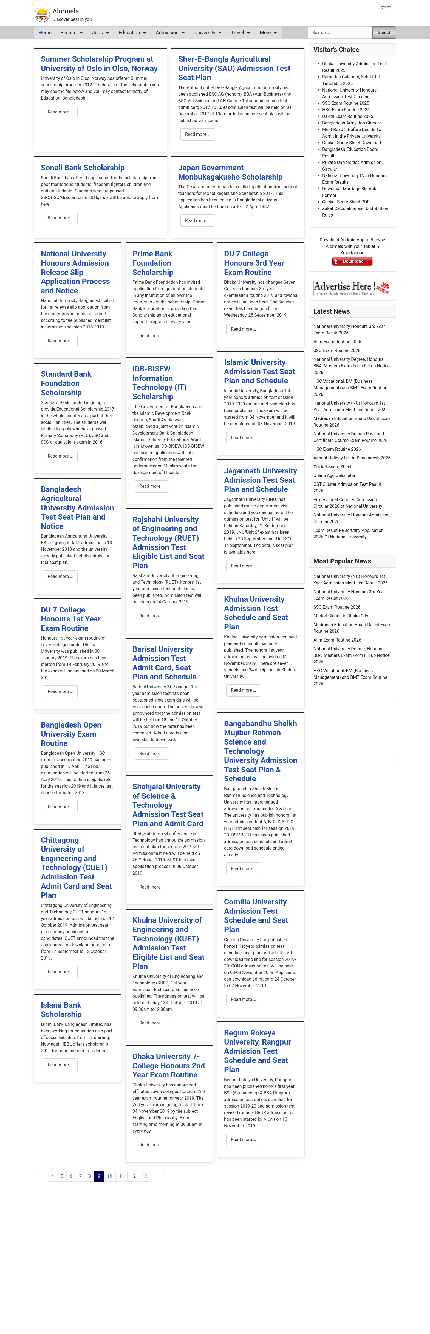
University (205, 32)
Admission (167, 32)
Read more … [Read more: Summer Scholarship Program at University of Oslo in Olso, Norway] (60, 112)
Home (45, 32)
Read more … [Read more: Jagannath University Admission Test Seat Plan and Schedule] (243, 566)
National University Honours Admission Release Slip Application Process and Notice (75, 272)
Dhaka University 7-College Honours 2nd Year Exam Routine (168, 1065)
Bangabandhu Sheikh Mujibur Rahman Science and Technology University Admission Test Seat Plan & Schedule (260, 751)
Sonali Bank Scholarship (83, 167)
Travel (237, 32)
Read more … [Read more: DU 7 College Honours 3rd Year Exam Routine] (243, 329)
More (265, 32)
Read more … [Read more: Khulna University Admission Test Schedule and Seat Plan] (243, 690)
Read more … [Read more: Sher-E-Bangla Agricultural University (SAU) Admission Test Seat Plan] (197, 134)
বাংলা (386, 7)
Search (384, 32)
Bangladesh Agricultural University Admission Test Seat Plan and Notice (77, 507)
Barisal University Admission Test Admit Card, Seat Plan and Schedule (164, 663)
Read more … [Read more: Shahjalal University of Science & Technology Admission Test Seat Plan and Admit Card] (152, 887)
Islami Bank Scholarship (61, 1010)
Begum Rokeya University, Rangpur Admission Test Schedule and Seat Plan (257, 1051)
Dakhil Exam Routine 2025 (347, 116)
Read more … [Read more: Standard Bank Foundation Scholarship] (60, 456)
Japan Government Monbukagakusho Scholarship (230, 172)
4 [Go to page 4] (52, 1176)
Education (129, 32)
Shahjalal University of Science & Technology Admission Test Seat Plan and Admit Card (167, 805)
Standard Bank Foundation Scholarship (66, 383)
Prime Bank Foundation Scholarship (152, 263)
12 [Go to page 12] (133, 1176)
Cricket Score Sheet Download (351, 142)
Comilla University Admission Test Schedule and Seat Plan (256, 915)
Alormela (66, 11)
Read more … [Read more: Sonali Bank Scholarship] (60, 217)
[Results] (80, 32)
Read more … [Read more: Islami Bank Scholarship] (60, 1064)
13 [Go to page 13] (145, 1176)
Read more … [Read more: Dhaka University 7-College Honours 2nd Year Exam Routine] (152, 1144)
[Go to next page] (154, 1173)
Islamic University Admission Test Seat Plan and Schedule (259, 371)
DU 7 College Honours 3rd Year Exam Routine (254, 263)
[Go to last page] (161, 1173)
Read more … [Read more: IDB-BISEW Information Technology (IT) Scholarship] (152, 486)
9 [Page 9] (99, 1176)
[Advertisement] (169, 1264)
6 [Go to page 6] (71, 1176)
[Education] (143, 32)
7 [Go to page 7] (80, 1176)
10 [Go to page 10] (109, 1176)
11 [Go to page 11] (121, 1176)
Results (69, 32)
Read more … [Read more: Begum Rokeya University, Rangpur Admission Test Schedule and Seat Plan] (243, 1139)
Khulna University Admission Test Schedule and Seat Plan (256, 613)
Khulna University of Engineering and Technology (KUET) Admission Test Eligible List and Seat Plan (168, 943)
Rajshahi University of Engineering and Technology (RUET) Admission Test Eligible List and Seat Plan (168, 542)
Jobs (97, 32)
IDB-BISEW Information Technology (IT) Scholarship (159, 382)
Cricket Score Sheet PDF (345, 202)
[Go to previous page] (44, 1173)
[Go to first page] (37, 1173)
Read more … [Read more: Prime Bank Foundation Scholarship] (152, 335)
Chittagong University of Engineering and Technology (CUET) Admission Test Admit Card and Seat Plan (76, 868)
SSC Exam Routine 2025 (345, 103)
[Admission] (182, 32)
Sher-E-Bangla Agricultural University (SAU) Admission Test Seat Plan (234, 68)
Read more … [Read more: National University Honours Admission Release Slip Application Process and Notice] (60, 341)
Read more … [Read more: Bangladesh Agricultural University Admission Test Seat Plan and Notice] (60, 576)
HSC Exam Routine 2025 (346, 109)
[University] (218, 32)
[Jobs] (106, 32)
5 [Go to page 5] (62, 1176)
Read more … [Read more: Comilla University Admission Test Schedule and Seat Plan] (243, 999)
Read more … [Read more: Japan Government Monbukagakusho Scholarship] (197, 220)
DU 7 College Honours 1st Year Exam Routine (71, 619)
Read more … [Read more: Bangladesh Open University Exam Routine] (60, 806)
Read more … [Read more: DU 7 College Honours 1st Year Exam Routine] (60, 691)
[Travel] (247, 32)
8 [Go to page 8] (90, 1176)
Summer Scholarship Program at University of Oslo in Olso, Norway (99, 64)
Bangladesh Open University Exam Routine (71, 734)
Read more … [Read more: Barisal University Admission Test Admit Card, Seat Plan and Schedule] (152, 753)
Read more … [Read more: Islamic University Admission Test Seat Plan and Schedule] (243, 437)
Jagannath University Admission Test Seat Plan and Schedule (260, 480)
